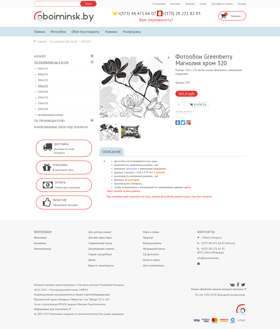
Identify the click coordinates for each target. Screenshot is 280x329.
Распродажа (132, 31)
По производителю (49, 121)
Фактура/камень (152, 243)
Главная (39, 31)
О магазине (158, 3)
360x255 (43, 80)
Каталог (40, 56)
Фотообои (58, 31)
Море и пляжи (151, 232)
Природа (148, 237)
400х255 (43, 74)
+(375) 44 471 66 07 (137, 13)
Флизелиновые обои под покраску (61, 127)
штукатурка (132, 179)
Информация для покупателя (52, 309)
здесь (187, 187)
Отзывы (242, 3)
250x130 (43, 103)
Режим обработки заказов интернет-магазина (218, 289)
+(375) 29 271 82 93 (182, 13)
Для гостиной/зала (153, 265)
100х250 (43, 109)
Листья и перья (151, 260)
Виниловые (40, 237)
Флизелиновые (42, 248)
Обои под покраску (85, 31)
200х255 (43, 97)
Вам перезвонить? (156, 19)
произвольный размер (50, 114)
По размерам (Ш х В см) (63, 41)
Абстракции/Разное (154, 248)
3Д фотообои (151, 254)
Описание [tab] (111, 151)
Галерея (190, 3)
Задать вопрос (183, 111)
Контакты (175, 3)
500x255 (43, 68)
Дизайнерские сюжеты (101, 248)
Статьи (203, 3)
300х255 (86, 41)
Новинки (111, 31)
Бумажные (40, 243)
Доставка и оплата (222, 3)
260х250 (43, 91)
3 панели (159, 172)
